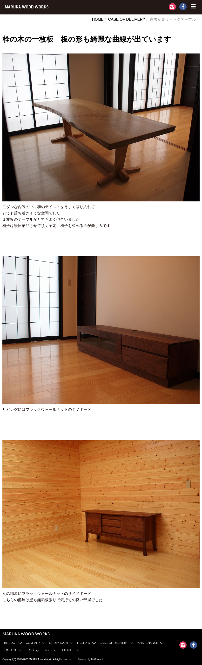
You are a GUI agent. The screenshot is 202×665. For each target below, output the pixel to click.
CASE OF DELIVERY (126, 19)
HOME (98, 19)
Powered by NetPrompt (90, 659)
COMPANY (33, 643)
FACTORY (83, 643)
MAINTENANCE (147, 643)
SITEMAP (67, 650)
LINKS (47, 650)
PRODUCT (9, 643)
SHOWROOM (58, 643)
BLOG (30, 650)
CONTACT (9, 650)
